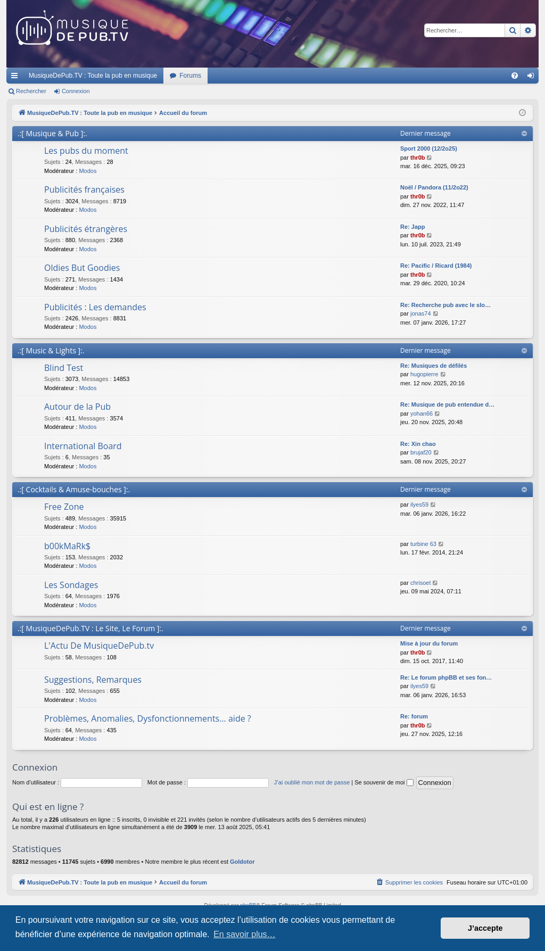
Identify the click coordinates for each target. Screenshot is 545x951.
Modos (87, 171)
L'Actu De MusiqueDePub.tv (99, 645)
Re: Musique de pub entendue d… (447, 404)
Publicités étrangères (85, 229)
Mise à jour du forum (429, 643)
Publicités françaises (84, 189)
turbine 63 (423, 544)
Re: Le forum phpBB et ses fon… (446, 677)
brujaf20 (421, 452)
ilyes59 (419, 504)
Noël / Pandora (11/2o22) (434, 187)
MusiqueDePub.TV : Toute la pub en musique (93, 75)
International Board (83, 446)
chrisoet (420, 583)
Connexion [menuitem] (533, 78)
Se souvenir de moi (383, 782)
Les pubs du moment (86, 150)
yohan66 (421, 413)
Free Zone (64, 506)
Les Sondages (71, 585)
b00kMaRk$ (67, 546)
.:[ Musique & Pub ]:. (52, 133)
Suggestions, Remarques (93, 679)
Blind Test (63, 368)
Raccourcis (16, 78)
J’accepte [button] (485, 928)
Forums (190, 75)
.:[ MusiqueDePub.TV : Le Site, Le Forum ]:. (90, 628)
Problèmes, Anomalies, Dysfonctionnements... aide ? (147, 718)
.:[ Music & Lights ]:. (51, 350)
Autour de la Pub (77, 406)
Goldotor (242, 861)
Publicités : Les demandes (95, 307)
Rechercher (31, 91)
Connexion (76, 91)
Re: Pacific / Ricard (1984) (436, 265)
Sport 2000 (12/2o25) (428, 148)
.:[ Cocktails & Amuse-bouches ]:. (74, 489)
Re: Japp (412, 227)
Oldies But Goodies (82, 268)
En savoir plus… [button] (244, 934)
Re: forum (414, 716)
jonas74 (420, 313)
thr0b (417, 157)
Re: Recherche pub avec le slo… (445, 305)
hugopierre (424, 374)
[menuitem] (515, 76)
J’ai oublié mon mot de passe (312, 782)
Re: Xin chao (418, 444)
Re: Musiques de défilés (433, 365)
